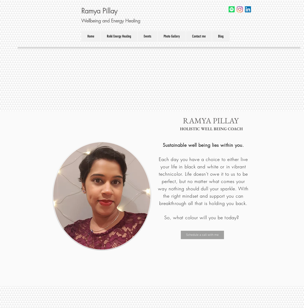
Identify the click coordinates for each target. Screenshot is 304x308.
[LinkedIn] (248, 9)
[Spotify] (232, 9)
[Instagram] (240, 9)
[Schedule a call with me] (202, 235)
